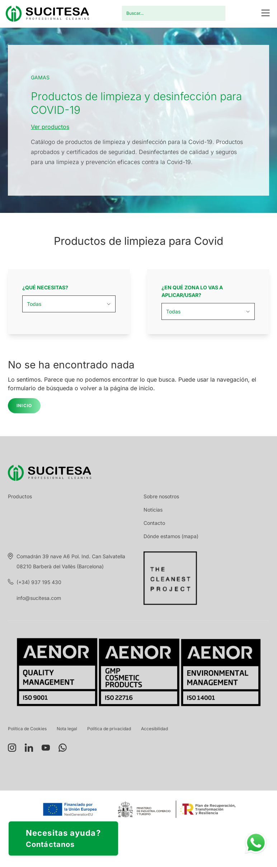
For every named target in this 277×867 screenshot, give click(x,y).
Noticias (153, 510)
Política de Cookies (27, 728)
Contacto (154, 523)
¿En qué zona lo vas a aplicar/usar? (192, 291)
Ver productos (50, 126)
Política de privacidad (109, 728)
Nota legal (67, 728)
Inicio (24, 405)
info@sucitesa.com (39, 598)
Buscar (215, 13)
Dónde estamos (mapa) (171, 536)
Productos (20, 496)
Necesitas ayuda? (63, 839)
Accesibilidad (154, 728)
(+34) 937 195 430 (39, 582)
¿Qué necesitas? (45, 287)
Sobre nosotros (161, 496)
